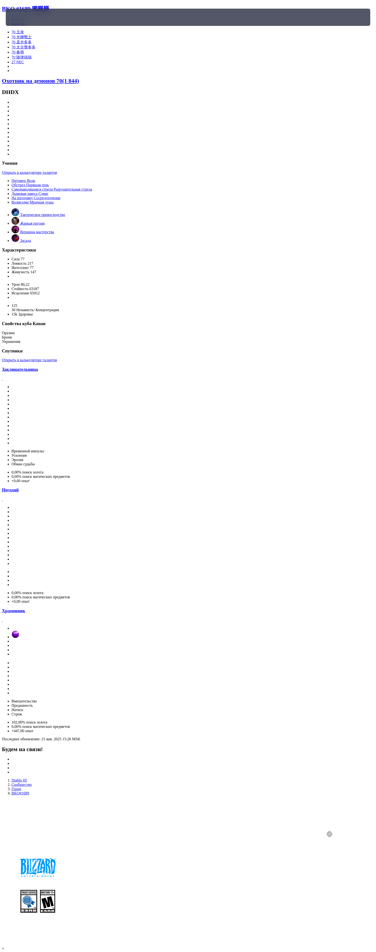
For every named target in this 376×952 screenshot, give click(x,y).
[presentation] (23, 17)
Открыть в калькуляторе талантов (29, 172)
